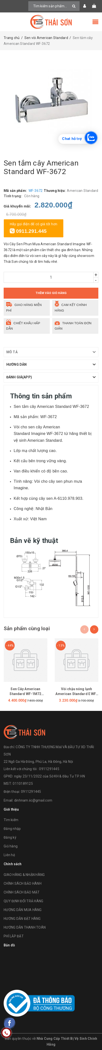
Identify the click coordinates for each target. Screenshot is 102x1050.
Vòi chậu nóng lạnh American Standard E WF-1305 (76, 693)
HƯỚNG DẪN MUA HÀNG (23, 910)
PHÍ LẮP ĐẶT (14, 936)
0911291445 (31, 792)
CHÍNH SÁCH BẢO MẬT (22, 892)
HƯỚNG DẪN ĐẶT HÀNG (22, 919)
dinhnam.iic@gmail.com (33, 800)
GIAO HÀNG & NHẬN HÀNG (24, 875)
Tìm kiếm (11, 820)
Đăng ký (10, 837)
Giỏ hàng (11, 846)
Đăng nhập (12, 829)
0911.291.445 (28, 231)
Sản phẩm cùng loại (27, 628)
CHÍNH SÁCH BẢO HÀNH (22, 883)
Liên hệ (9, 855)
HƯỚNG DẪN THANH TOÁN (25, 927)
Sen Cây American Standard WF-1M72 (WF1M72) (25, 693)
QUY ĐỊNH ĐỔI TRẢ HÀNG (23, 901)
